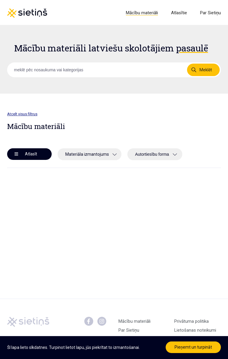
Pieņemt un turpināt (193, 347)
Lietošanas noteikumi (195, 330)
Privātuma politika (191, 322)
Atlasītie (179, 12)
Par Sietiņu (210, 12)
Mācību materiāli (142, 12)
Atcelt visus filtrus (22, 114)
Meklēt (206, 70)
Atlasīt (31, 154)
